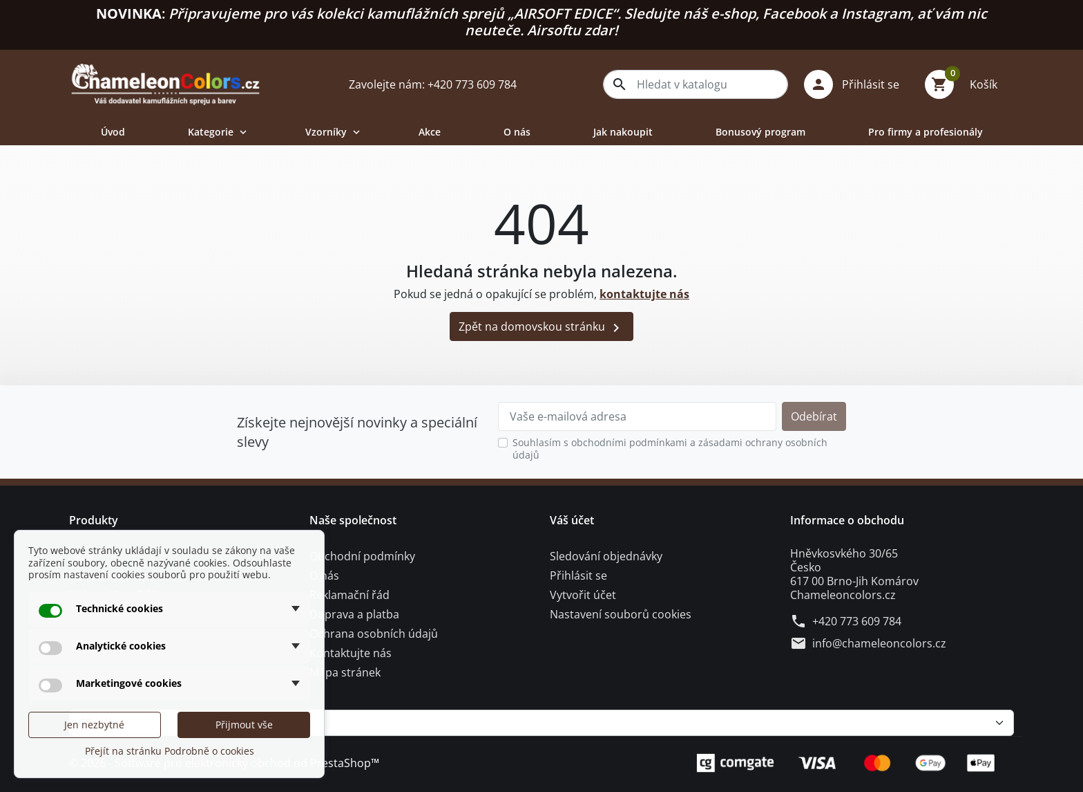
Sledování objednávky (606, 556)
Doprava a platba (354, 614)
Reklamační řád (349, 594)
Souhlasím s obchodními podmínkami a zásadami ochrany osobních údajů (669, 448)
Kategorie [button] (218, 131)
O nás (517, 131)
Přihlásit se (578, 575)
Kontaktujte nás (350, 653)
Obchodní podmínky (362, 556)
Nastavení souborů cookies (620, 614)
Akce (430, 131)
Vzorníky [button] (334, 131)
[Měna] (541, 723)
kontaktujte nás (644, 294)
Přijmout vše (244, 724)
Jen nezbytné (94, 724)
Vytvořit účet (583, 594)
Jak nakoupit (623, 131)
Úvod (113, 131)
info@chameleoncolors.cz (879, 643)
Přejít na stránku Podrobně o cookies (169, 750)
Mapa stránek (345, 672)
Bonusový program (760, 131)
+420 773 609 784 (856, 621)
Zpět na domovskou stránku (541, 327)
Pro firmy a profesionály (925, 131)
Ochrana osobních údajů (373, 633)
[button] (857, 84)
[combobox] (695, 84)
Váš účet (572, 520)
